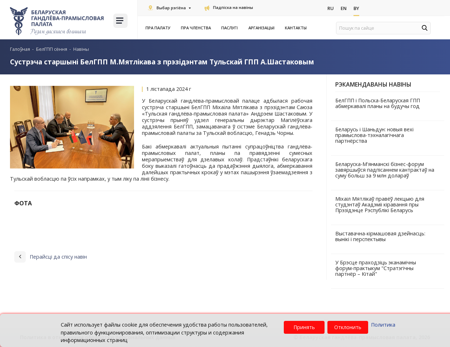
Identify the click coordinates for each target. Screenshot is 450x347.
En (344, 8)
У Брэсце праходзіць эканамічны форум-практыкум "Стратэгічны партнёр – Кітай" (375, 268)
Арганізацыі (262, 27)
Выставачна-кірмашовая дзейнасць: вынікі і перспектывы (380, 236)
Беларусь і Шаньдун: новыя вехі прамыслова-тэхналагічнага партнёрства (374, 135)
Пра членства (197, 27)
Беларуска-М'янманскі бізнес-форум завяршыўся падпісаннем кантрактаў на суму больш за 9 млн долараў (384, 170)
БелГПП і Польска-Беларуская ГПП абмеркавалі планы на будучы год (377, 103)
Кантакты (296, 27)
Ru (330, 8)
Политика (383, 324)
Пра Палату (159, 27)
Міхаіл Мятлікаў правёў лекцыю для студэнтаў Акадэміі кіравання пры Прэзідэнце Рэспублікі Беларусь (379, 204)
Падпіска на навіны (228, 7)
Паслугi (231, 27)
